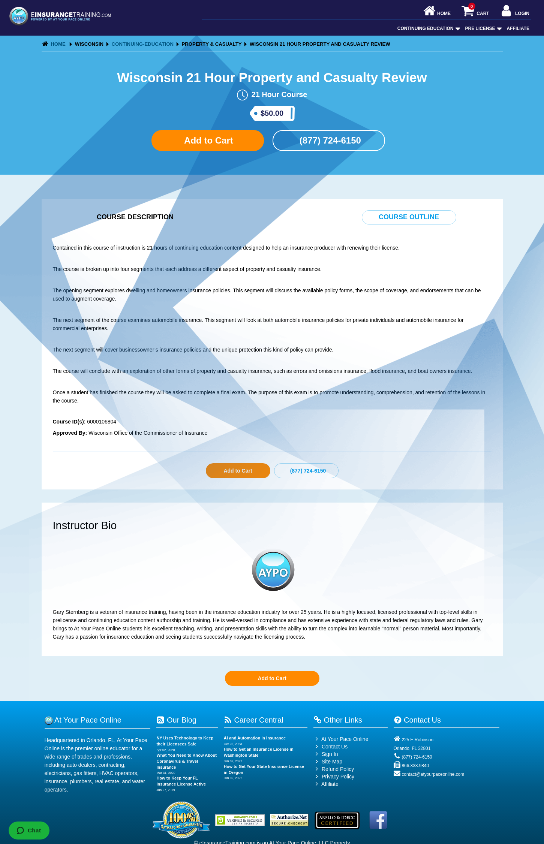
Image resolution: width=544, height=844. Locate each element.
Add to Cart (207, 140)
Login (514, 11)
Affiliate (518, 28)
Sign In (325, 754)
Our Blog (176, 720)
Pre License (483, 28)
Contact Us (330, 747)
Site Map (327, 762)
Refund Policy (338, 769)
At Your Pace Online (340, 739)
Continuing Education (428, 28)
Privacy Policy (338, 777)
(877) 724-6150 (329, 140)
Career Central (253, 720)
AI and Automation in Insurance (255, 738)
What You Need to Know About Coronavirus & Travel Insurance (186, 761)
